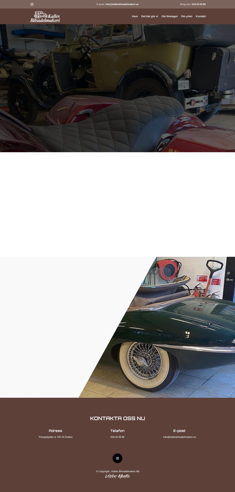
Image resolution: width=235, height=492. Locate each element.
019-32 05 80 (199, 4)
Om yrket (186, 16)
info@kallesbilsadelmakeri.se (122, 4)
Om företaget (170, 16)
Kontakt (201, 16)
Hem (135, 16)
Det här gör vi (149, 16)
